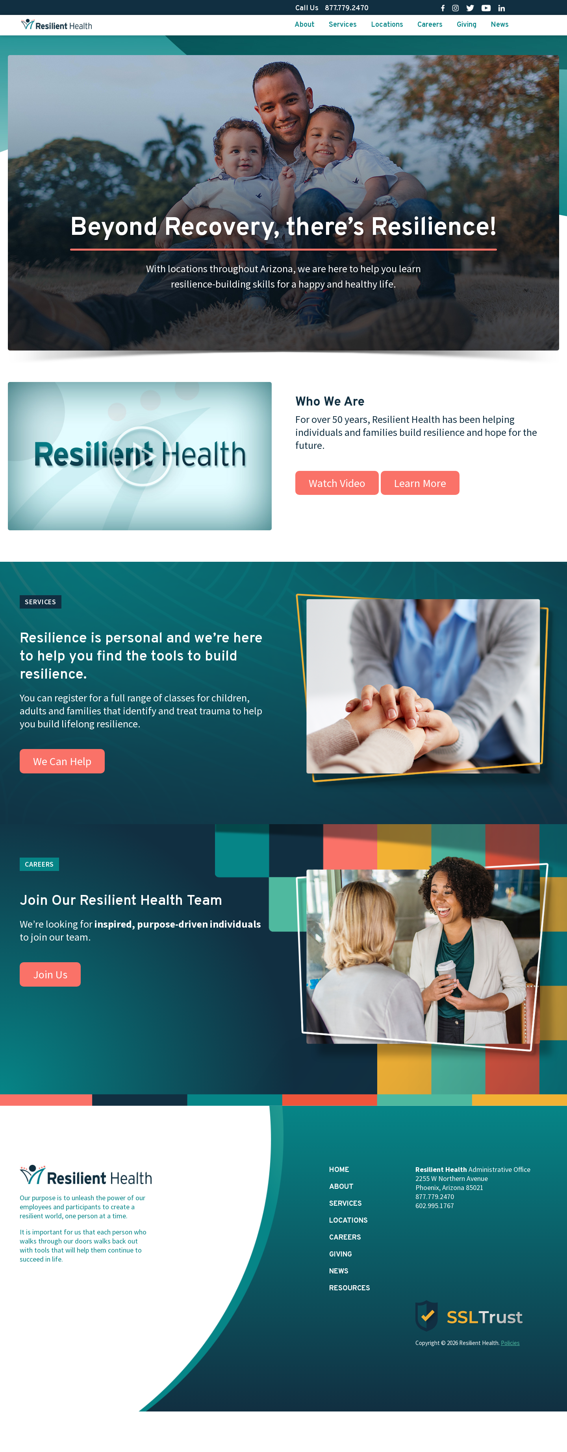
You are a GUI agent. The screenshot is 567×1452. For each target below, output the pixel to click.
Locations (387, 25)
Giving (466, 25)
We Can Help (62, 761)
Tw (470, 8)
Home (339, 1170)
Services (343, 25)
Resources (349, 1288)
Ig (455, 8)
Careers (430, 25)
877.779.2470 (347, 8)
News (500, 25)
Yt (486, 8)
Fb (443, 8)
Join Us (50, 974)
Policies (510, 1343)
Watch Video (337, 483)
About (305, 25)
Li (501, 8)
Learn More (420, 483)
